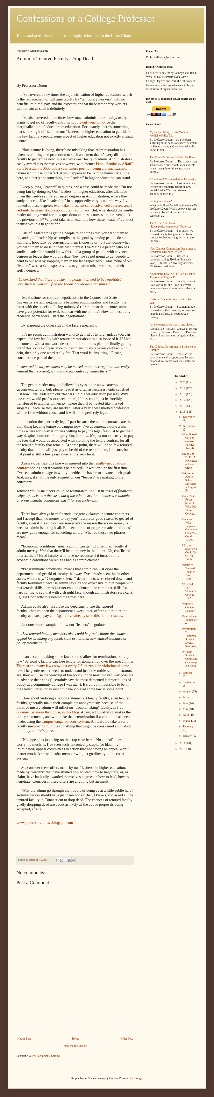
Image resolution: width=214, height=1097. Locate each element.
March (187, 720)
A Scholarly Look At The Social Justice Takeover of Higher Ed (172, 275)
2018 (182, 394)
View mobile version (75, 1045)
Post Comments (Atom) (46, 1055)
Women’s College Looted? (188, 607)
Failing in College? (161, 201)
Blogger (138, 1078)
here (155, 73)
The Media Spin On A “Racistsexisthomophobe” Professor (170, 225)
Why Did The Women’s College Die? (189, 591)
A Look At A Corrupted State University (173, 179)
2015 (182, 411)
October (187, 673)
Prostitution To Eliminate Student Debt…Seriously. (189, 637)
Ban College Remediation (189, 620)
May (186, 709)
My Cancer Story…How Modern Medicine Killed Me (169, 134)
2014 (182, 743)
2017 (182, 399)
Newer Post (24, 1038)
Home (75, 1038)
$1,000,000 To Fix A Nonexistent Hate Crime (189, 460)
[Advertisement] (75, 1005)
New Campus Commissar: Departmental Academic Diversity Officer (173, 250)
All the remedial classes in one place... (172, 324)
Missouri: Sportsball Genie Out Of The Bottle (189, 552)
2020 (182, 382)
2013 (182, 748)
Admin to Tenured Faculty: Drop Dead (188, 571)
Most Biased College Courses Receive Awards (189, 441)
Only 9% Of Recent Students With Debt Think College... (189, 505)
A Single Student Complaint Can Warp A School (189, 658)
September (189, 682)
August (187, 691)
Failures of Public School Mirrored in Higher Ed (189, 482)
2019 (182, 388)
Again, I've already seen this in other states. (89, 615)
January (188, 735)
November (189, 426)
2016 (182, 405)
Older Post (127, 1038)
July (185, 697)
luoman (113, 1078)
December (189, 416)
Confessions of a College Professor (85, 18)
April (186, 714)
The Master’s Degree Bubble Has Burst (172, 157)
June (186, 703)
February (188, 726)
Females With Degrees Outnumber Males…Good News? (189, 529)
